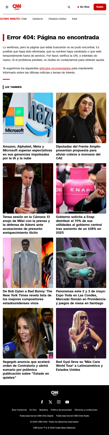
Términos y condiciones (85, 410)
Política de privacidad (61, 410)
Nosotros (43, 410)
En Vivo (83, 7)
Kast (74, 19)
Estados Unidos (57, 19)
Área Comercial (19, 410)
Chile (24, 19)
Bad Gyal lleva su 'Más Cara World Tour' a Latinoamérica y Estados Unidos (79, 366)
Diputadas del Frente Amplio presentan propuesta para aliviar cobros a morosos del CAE (78, 152)
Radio (99, 7)
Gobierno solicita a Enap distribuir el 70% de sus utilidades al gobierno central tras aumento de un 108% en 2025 (79, 225)
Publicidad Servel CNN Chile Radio (72, 415)
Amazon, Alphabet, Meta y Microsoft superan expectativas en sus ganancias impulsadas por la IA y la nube (27, 152)
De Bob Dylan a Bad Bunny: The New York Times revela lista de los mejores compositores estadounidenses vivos (27, 297)
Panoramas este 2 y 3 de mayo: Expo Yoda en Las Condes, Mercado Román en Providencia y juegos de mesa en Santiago (81, 297)
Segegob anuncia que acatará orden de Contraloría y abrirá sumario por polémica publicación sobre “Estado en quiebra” (26, 370)
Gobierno (38, 19)
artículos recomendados (55, 68)
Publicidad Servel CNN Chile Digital (36, 415)
